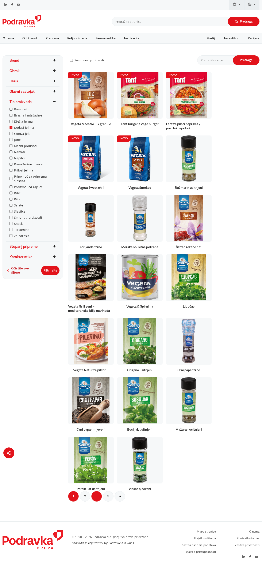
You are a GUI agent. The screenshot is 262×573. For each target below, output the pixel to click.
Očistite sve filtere (17, 274)
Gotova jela (22, 138)
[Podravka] (22, 26)
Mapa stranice (206, 535)
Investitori (231, 38)
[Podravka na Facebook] (12, 5)
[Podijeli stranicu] (8, 452)
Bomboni (20, 113)
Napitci (19, 162)
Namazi (19, 156)
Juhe (17, 144)
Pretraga (244, 21)
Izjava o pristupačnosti (200, 555)
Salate (18, 209)
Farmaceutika (106, 38)
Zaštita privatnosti (247, 549)
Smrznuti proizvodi (28, 222)
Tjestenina (22, 234)
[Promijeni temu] (236, 5)
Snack (18, 228)
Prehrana (52, 38)
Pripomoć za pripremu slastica (30, 182)
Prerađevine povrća (28, 168)
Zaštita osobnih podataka (199, 549)
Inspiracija (131, 38)
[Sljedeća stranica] (120, 500)
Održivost (29, 38)
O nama (8, 38)
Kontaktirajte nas (248, 542)
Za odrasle (22, 240)
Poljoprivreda (77, 38)
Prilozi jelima (23, 174)
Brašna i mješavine (28, 119)
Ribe (17, 197)
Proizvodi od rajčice (28, 191)
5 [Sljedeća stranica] (108, 500)
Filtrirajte (50, 274)
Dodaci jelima (24, 132)
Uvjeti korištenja (205, 542)
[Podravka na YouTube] (18, 5)
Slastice (19, 215)
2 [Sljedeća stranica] (85, 500)
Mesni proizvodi (26, 150)
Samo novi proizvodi (89, 64)
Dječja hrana (23, 125)
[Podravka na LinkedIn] (5, 5)
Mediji (211, 38)
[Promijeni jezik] (251, 5)
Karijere (253, 38)
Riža (17, 203)
